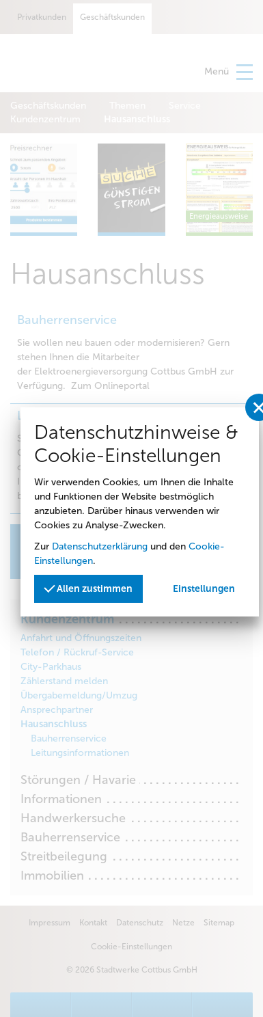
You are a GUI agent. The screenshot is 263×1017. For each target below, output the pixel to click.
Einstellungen (204, 589)
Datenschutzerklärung (100, 546)
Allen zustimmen (88, 587)
